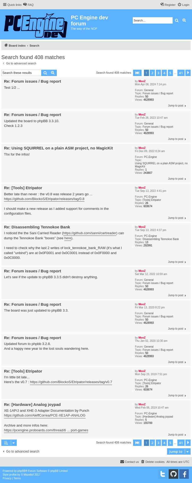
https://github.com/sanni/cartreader (89, 233)
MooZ (142, 81)
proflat (13, 474)
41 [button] (181, 72)
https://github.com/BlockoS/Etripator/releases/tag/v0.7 (71, 382)
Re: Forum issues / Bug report (32, 81)
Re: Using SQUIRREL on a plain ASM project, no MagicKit (58, 148)
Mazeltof (29, 474)
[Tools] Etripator (152, 199)
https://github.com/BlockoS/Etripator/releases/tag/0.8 (44, 199)
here (67, 238)
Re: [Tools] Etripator (23, 187)
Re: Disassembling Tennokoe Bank (37, 227)
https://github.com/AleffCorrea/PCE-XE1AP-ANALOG (45, 415)
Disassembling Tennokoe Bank (161, 239)
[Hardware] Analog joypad (158, 416)
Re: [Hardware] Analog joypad (32, 404)
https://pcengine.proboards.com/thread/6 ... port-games (46, 430)
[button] (137, 73)
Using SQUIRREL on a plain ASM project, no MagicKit (161, 165)
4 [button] (164, 72)
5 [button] (170, 72)
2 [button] (152, 72)
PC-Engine (150, 157)
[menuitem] (28, 5)
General (149, 90)
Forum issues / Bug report (158, 93)
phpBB (21, 470)
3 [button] (158, 72)
